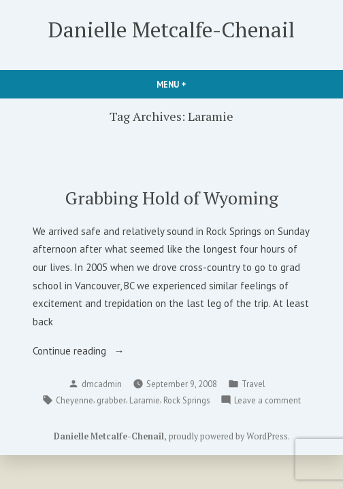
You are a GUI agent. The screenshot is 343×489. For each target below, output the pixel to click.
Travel (253, 383)
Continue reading (91, 351)
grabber (111, 400)
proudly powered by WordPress (228, 436)
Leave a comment (267, 400)
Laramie (144, 400)
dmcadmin (102, 383)
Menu (195, 84)
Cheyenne (74, 400)
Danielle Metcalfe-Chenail (171, 29)
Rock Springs (186, 400)
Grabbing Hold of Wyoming (171, 197)
